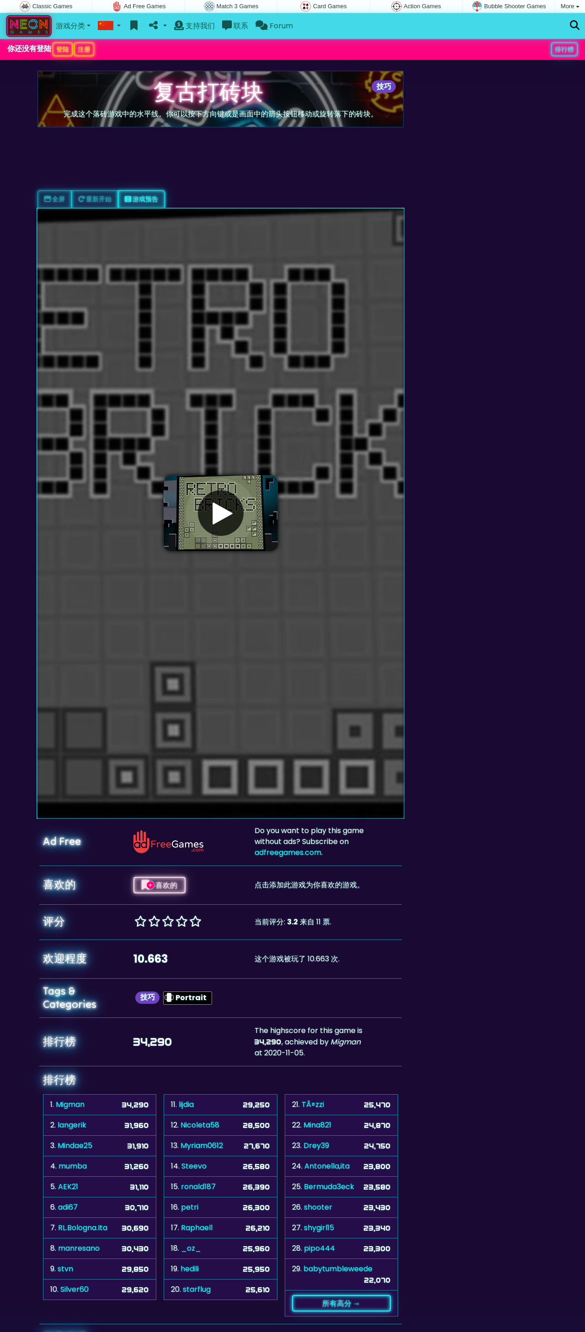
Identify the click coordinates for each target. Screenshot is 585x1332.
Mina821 (317, 1125)
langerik (72, 1125)
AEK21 (68, 1186)
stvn (65, 1269)
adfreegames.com (288, 852)
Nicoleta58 (200, 1125)
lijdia (186, 1104)
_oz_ (191, 1248)
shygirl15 (319, 1227)
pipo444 (319, 1248)
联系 (235, 26)
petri (189, 1207)
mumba (72, 1166)
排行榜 (564, 49)
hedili (190, 1269)
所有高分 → (341, 1303)
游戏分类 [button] (70, 26)
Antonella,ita (327, 1166)
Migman (70, 1104)
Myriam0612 (202, 1145)
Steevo (194, 1166)
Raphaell (197, 1227)
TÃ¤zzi (313, 1104)
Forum (274, 26)
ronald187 (198, 1186)
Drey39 (316, 1145)
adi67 (68, 1207)
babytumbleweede (337, 1269)
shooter (318, 1207)
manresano (79, 1248)
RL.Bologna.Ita (82, 1227)
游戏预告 (141, 199)
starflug (197, 1289)
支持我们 (194, 26)
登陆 (62, 49)
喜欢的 (159, 885)
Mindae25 (75, 1145)
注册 (84, 49)
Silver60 (74, 1289)
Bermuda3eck (329, 1186)
